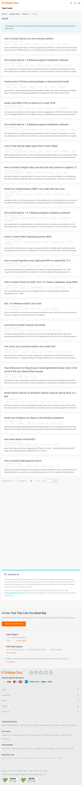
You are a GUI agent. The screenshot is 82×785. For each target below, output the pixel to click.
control (42, 352)
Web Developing (49, 748)
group (68, 194)
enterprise (51, 352)
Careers (4, 771)
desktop (46, 242)
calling (34, 352)
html (51, 44)
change (7, 242)
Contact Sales (21, 641)
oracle (71, 287)
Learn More (10, 662)
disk (63, 242)
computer (36, 44)
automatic (25, 352)
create (7, 287)
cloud (13, 466)
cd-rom (18, 194)
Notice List (38, 771)
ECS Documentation (18, 735)
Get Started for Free (14, 623)
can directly (9, 194)
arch (12, 65)
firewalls (60, 352)
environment (30, 65)
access (7, 151)
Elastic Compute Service (10, 725)
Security (74, 725)
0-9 (60, 758)
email (36, 466)
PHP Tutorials (69, 748)
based (15, 44)
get (36, 445)
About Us (12, 771)
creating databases (37, 287)
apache (7, 173)
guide (22, 330)
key (21, 377)
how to (44, 44)
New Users (6, 739)
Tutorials (59, 748)
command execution (19, 151)
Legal (31, 771)
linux (73, 151)
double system (33, 402)
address (15, 352)
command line (24, 44)
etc (45, 173)
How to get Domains (33, 735)
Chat (8, 641)
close (7, 377)
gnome (20, 108)
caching (19, 65)
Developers (38, 748)
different (37, 173)
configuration (18, 173)
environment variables (44, 65)
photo (27, 377)
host (62, 65)
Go (55, 481)
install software (64, 218)
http (58, 44)
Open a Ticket (11, 653)
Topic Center (6, 748)
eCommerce (55, 725)
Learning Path (66, 735)
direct (23, 402)
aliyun (7, 44)
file (41, 87)
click (15, 87)
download (33, 87)
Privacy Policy (22, 771)
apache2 (24, 266)
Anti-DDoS (28, 725)
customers (38, 194)
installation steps (62, 108)
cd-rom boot (28, 194)
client (12, 423)
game (40, 151)
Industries (29, 748)
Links (45, 771)
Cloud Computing (18, 748)
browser (7, 87)
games (48, 151)
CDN (22, 725)
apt (14, 108)
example (32, 151)
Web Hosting (65, 725)
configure (29, 173)
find (56, 65)
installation (62, 87)
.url (6, 65)
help (38, 330)
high (44, 330)
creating (15, 287)
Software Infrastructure (51, 735)
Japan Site (6, 735)
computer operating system (32, 242)
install (65, 44)
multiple (73, 130)
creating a (24, 287)
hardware (30, 330)
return (34, 377)
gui (47, 423)
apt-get (20, 445)
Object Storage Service (41, 725)
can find (8, 330)
